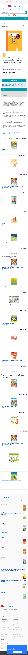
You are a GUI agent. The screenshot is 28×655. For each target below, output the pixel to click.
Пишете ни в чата (5, 613)
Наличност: (12, 57)
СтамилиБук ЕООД (6, 652)
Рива (2, 188)
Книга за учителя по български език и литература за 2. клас (13, 342)
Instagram (3, 616)
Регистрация (20, 2)
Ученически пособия (5, 627)
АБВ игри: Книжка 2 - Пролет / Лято (9, 406)
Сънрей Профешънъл (5, 324)
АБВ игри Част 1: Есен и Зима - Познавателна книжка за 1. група (14, 388)
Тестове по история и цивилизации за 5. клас (11, 480)
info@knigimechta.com (6, 612)
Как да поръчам (16, 623)
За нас (10, 1)
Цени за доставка (10, 85)
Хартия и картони (4, 631)
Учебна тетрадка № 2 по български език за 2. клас (12, 360)
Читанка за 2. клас (5, 149)
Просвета (3, 407)
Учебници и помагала (15, 20)
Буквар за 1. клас (4, 535)
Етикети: (4, 132)
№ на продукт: (5, 130)
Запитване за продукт (7, 2)
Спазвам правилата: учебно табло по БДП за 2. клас (12, 304)
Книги (2, 623)
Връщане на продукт (17, 629)
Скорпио (2, 523)
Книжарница (22, 9)
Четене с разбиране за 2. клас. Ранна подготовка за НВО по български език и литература (13, 26)
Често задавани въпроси (18, 632)
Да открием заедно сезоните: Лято (9, 424)
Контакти (21, 1)
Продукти (7, 20)
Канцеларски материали (5, 629)
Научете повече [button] (11, 649)
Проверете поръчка (14, 2)
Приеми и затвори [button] (17, 652)
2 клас (22, 20)
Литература (4, 23)
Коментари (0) (5, 95)
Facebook (3, 615)
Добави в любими (6, 66)
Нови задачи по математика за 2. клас (10, 286)
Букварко (4, 205)
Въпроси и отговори (15, 1)
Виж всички (14, 253)
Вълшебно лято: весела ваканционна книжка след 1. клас (12, 555)
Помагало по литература (10, 132)
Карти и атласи (3, 636)
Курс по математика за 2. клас (8, 323)
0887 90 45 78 (6, 9)
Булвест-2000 (3, 514)
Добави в (14, 80)
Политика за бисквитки (18, 631)
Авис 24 (3, 462)
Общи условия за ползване (18, 636)
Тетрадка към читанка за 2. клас (8, 167)
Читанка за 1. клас (4, 546)
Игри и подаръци (4, 634)
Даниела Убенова (4, 150)
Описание (5, 89)
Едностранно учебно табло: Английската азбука (11, 461)
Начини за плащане (17, 627)
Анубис (2, 537)
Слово (3, 287)
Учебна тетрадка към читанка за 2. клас (10, 242)
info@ (14, 9)
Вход (23, 2)
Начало (7, 1)
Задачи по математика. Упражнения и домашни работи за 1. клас (13, 580)
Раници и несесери (4, 632)
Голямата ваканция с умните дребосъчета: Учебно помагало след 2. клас (12, 187)
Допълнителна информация (8, 92)
